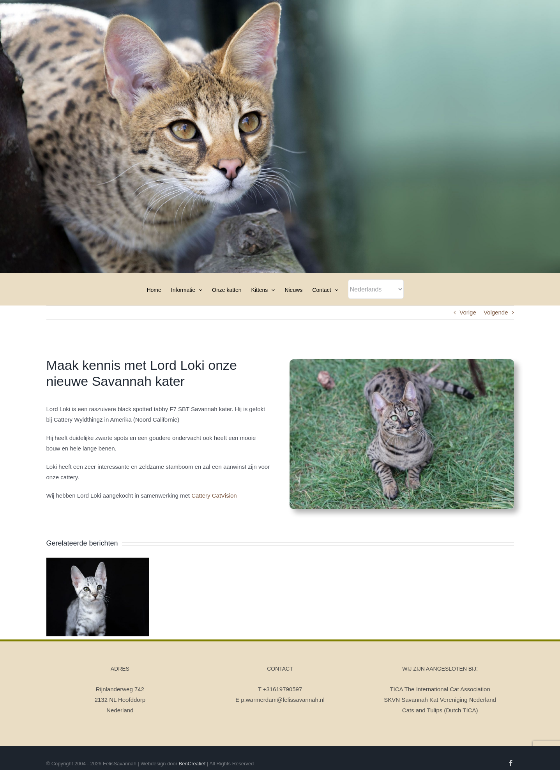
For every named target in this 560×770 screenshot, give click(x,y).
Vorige (467, 312)
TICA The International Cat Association (440, 689)
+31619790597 (282, 689)
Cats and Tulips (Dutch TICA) (440, 710)
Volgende (496, 312)
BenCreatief (192, 763)
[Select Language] (376, 289)
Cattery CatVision (214, 495)
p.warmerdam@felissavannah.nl (283, 699)
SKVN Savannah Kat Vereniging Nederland (440, 699)
